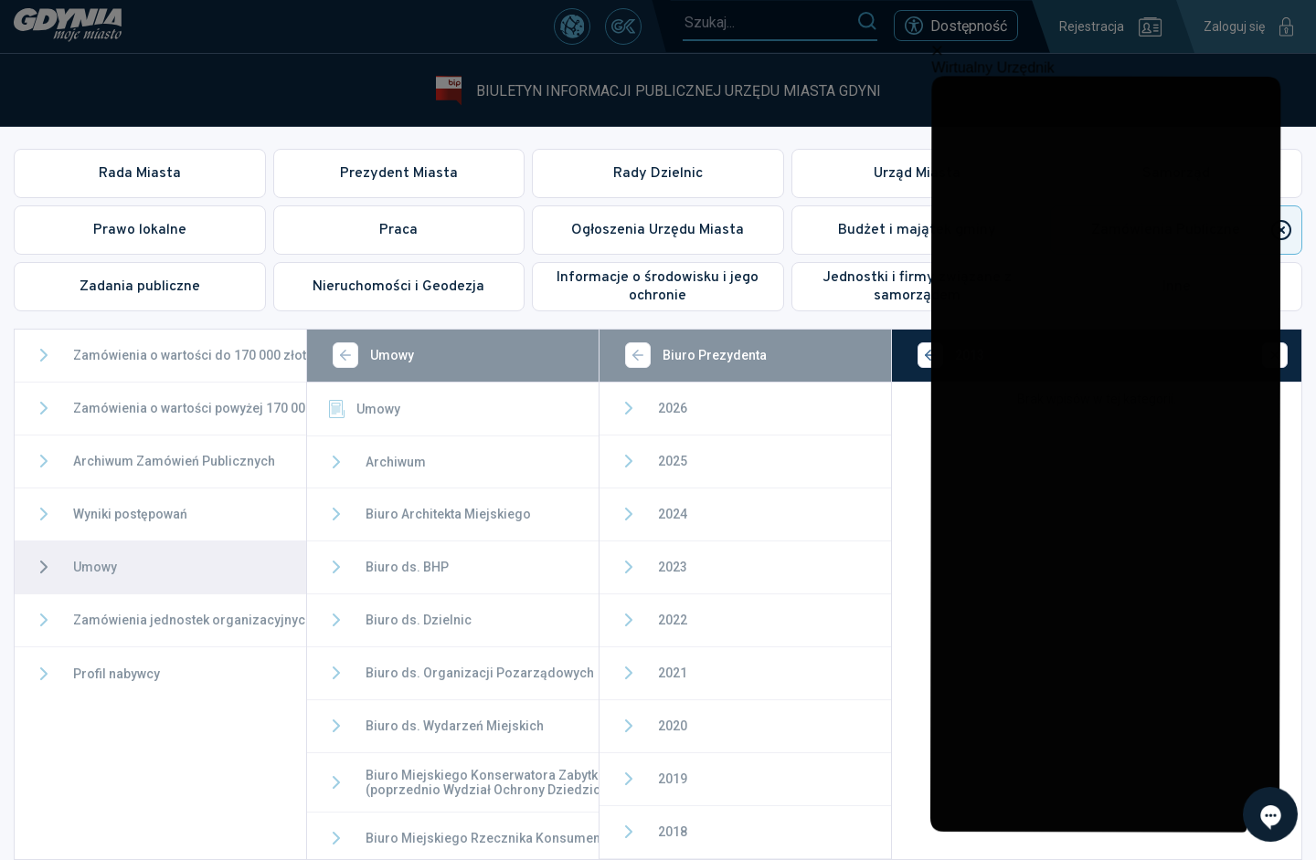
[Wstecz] (345, 355)
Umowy (362, 409)
